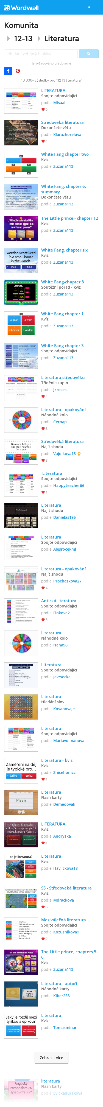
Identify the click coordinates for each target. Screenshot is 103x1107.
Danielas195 (64, 517)
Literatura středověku (63, 377)
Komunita (21, 25)
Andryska (62, 836)
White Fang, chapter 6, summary (64, 188)
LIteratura (51, 664)
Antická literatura (58, 600)
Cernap (60, 421)
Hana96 (60, 645)
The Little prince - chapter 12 (69, 218)
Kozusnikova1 (66, 932)
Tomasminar (65, 1027)
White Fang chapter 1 (62, 313)
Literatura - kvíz (57, 760)
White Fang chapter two (65, 154)
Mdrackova (63, 900)
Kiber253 (61, 995)
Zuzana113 (63, 166)
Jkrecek (60, 389)
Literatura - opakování (63, 409)
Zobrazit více (51, 1057)
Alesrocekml (64, 549)
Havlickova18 (65, 868)
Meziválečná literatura (63, 919)
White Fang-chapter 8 (62, 282)
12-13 (23, 38)
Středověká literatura (63, 122)
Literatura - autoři (59, 983)
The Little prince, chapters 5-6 (69, 954)
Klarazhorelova (67, 134)
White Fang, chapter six (64, 250)
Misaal (59, 102)
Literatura (61, 38)
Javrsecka (62, 676)
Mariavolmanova (68, 740)
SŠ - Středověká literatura (66, 888)
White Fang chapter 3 (62, 345)
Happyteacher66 (68, 485)
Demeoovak (64, 804)
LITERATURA (53, 90)
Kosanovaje (64, 708)
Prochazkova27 (67, 581)
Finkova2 (61, 612)
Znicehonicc (64, 772)
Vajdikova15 (64, 453)
